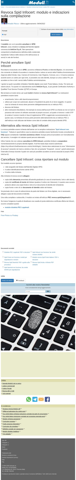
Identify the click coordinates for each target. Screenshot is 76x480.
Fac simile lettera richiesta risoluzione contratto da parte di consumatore (25, 414)
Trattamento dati (6, 453)
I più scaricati (6, 393)
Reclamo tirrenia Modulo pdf (11, 409)
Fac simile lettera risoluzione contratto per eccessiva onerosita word (24, 416)
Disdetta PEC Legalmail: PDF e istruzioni (17, 252)
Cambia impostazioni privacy (10, 457)
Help (3, 459)
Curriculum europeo (9, 421)
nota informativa (68, 29)
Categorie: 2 (5, 445)
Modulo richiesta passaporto (11, 419)
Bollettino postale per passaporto (13, 429)
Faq (3, 462)
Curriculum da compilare (10, 426)
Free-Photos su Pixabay (9, 215)
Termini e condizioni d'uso (9, 455)
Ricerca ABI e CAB (8, 391)
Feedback (20, 280)
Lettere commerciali (8, 386)
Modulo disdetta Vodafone (11, 431)
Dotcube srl (13, 465)
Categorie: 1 (5, 442)
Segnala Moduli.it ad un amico (11, 383)
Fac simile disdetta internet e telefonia (15, 7)
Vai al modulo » (56, 34)
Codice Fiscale (7, 388)
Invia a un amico (7, 280)
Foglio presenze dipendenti (11, 424)
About (3, 447)
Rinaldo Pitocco (13, 24)
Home (2, 7)
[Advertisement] (58, 53)
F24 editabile (7, 434)
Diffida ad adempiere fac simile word (14, 411)
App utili (4, 440)
